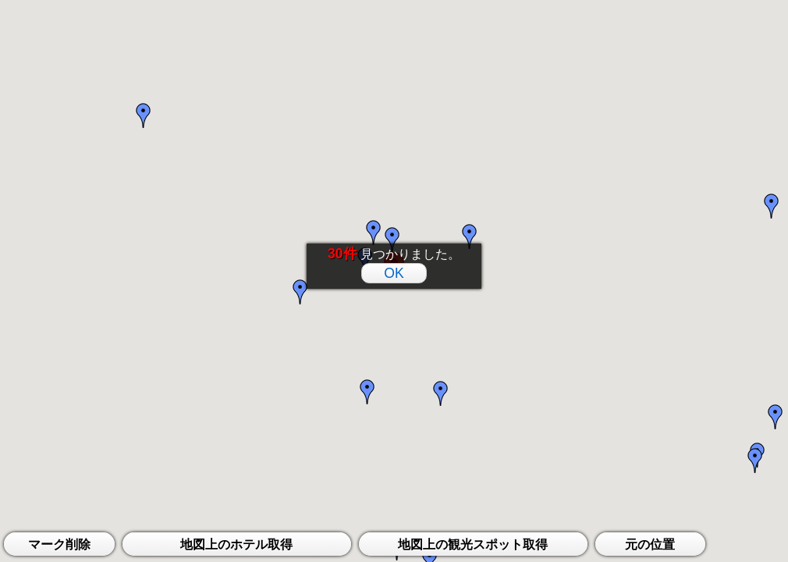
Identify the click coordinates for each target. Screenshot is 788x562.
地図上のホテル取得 (236, 544)
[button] (392, 241)
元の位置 (650, 544)
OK (393, 273)
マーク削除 (59, 544)
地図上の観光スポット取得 (473, 544)
